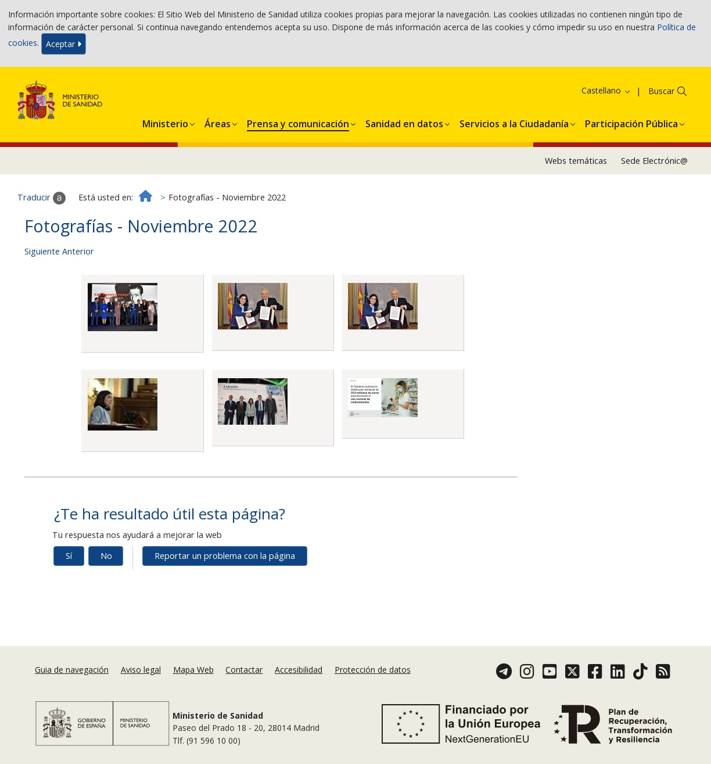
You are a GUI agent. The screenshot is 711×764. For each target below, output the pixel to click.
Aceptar (63, 43)
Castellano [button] (606, 90)
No (106, 555)
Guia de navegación (72, 669)
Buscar (661, 90)
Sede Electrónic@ (654, 160)
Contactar (244, 669)
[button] (165, 122)
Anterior (78, 251)
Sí (69, 555)
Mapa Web (193, 669)
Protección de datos (373, 669)
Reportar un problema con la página (225, 555)
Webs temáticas (576, 160)
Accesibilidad (298, 669)
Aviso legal (141, 669)
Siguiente (42, 251)
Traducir (41, 198)
